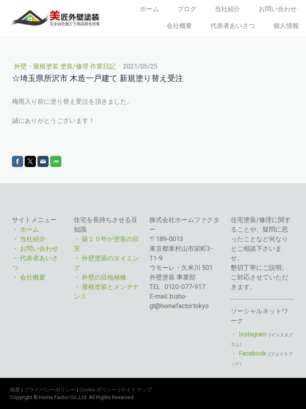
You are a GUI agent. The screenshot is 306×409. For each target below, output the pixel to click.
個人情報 (286, 25)
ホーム (149, 9)
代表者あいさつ (232, 25)
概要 (15, 390)
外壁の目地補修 (104, 277)
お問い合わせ (278, 9)
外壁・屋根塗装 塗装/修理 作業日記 (65, 66)
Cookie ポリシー (98, 390)
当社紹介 (227, 9)
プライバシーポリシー (50, 390)
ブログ (186, 9)
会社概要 (179, 25)
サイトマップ (136, 390)
